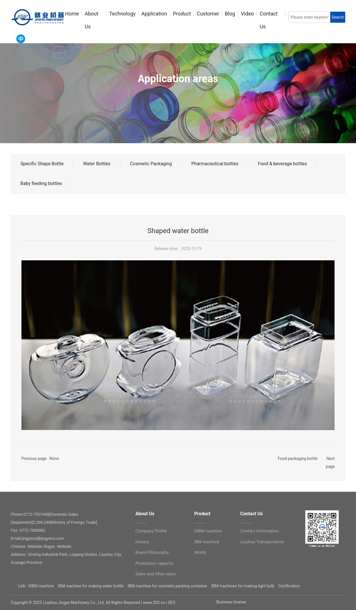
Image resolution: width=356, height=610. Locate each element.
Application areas (178, 79)
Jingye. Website (57, 546)
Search (337, 17)
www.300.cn (154, 602)
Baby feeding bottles (41, 183)
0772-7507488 (36, 514)
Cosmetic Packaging (151, 163)
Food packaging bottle (298, 458)
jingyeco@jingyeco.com (43, 538)
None (54, 458)
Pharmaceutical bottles (214, 163)
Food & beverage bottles (282, 163)
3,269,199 (41, 522)
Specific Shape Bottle (42, 163)
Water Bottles (96, 163)
